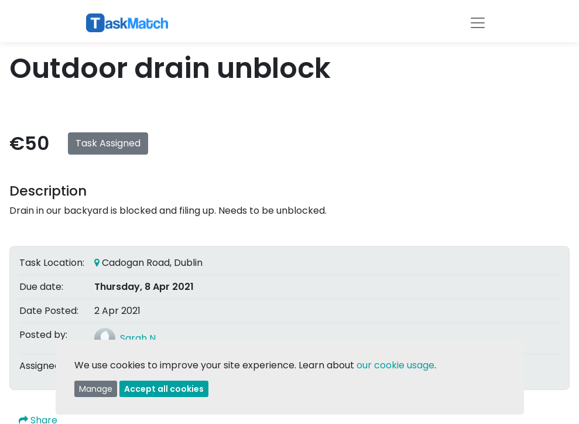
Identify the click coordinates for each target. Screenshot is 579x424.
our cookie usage (395, 365)
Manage (95, 389)
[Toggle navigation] (478, 23)
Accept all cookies (164, 389)
